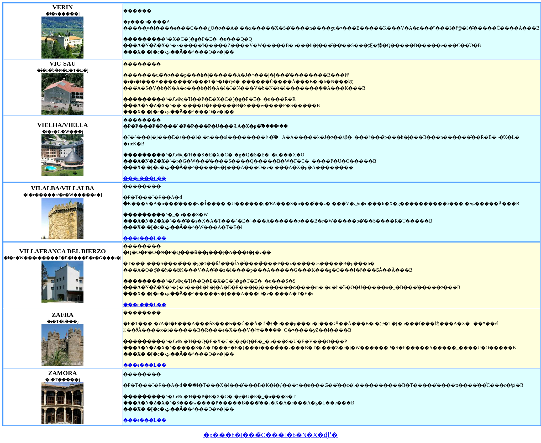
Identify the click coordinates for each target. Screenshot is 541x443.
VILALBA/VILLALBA (62, 188)
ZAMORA (62, 373)
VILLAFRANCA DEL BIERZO (62, 251)
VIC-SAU (62, 63)
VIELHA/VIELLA (62, 125)
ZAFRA (62, 314)
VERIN (62, 7)
